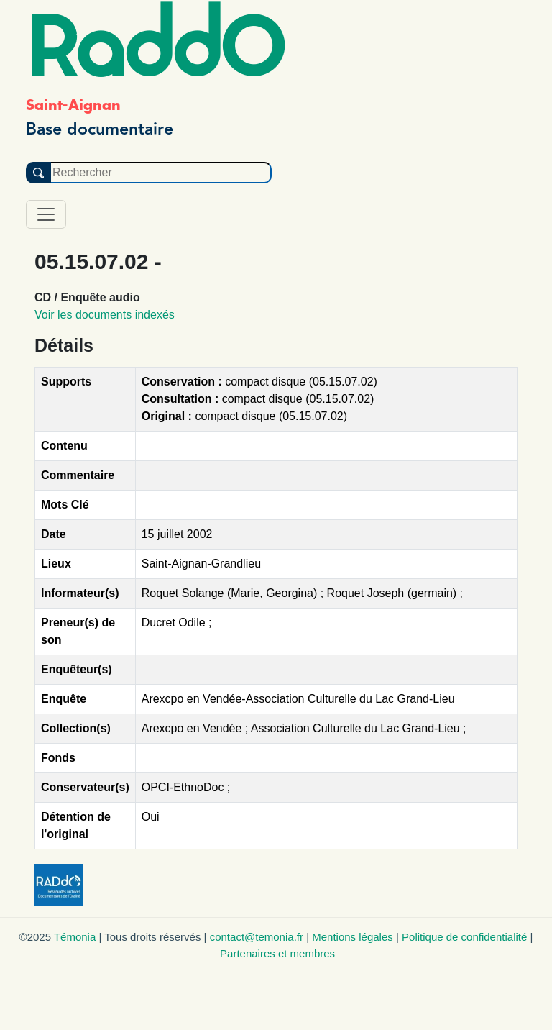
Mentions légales (352, 937)
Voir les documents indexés (104, 315)
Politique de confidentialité (464, 937)
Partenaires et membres (277, 953)
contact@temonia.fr (256, 937)
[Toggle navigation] (46, 214)
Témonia (75, 937)
